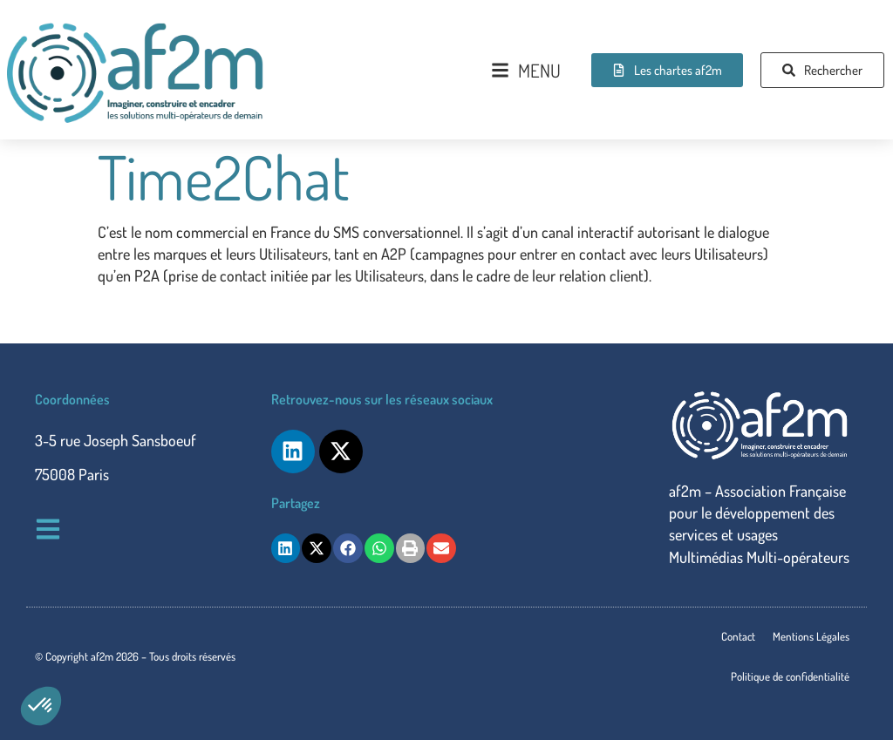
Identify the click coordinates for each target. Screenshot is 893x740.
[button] (41, 706)
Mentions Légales (811, 636)
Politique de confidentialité (790, 676)
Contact (738, 636)
